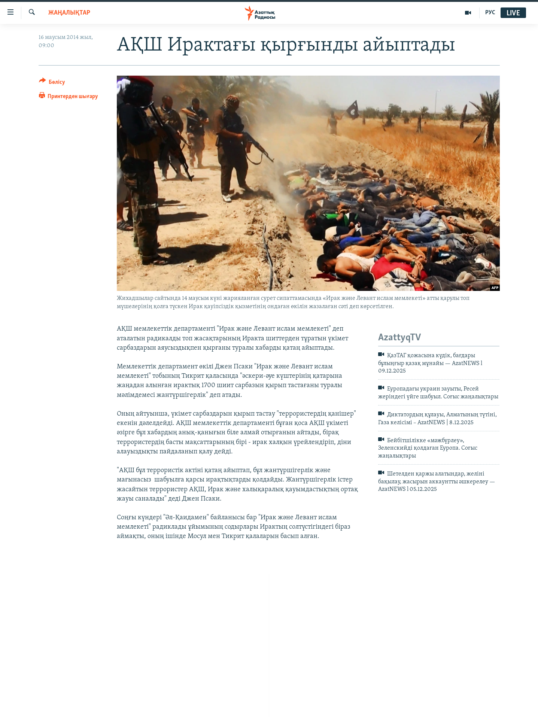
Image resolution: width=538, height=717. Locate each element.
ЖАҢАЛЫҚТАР (69, 12)
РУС (490, 13)
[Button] (52, 83)
